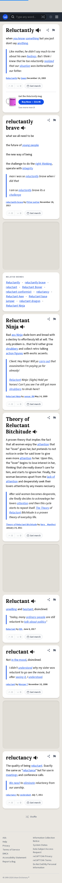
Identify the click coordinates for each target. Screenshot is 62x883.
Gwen (23, 78)
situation (25, 66)
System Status (40, 845)
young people (30, 145)
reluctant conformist (18, 292)
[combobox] (28, 17)
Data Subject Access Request (43, 850)
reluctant (11, 287)
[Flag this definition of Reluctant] (54, 599)
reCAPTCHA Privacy (42, 856)
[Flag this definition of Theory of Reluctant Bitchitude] (54, 417)
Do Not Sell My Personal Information (44, 866)
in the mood (18, 660)
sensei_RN (29, 396)
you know (19, 38)
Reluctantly (11, 78)
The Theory (42, 508)
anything (22, 43)
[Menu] (56, 17)
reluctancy (42, 292)
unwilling (11, 609)
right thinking (43, 164)
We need (14, 783)
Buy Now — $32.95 (31, 102)
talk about (30, 622)
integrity (27, 168)
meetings (12, 775)
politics (41, 622)
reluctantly (32, 176)
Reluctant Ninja (15, 306)
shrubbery (12, 349)
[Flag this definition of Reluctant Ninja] (54, 319)
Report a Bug (9, 861)
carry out (44, 361)
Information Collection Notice (44, 839)
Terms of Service (11, 849)
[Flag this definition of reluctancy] (54, 756)
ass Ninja (17, 335)
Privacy (6, 845)
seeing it (21, 677)
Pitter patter (33, 202)
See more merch (26, 107)
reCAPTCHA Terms (42, 860)
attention (43, 444)
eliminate (29, 783)
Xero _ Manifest (48, 524)
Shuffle (31, 816)
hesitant (28, 609)
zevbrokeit (25, 795)
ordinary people (35, 617)
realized (49, 61)
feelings (31, 56)
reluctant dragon (29, 301)
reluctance (29, 770)
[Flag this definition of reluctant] (54, 650)
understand (25, 668)
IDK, (21, 629)
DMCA (5, 853)
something (32, 38)
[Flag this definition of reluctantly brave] (54, 120)
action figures (14, 353)
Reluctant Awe (15, 296)
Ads (4, 837)
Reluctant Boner (32, 287)
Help (5, 841)
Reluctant (15, 380)
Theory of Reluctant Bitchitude (21, 524)
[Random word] (43, 17)
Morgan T (23, 684)
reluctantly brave (14, 202)
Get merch (34, 86)
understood (35, 677)
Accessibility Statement (14, 857)
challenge (15, 195)
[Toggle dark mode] (50, 17)
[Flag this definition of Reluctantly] (53, 30)
